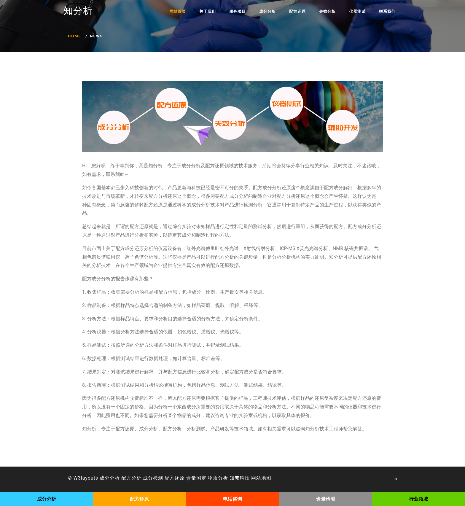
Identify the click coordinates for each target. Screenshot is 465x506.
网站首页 (177, 11)
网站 (256, 478)
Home (74, 36)
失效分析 (327, 11)
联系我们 (387, 11)
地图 (266, 478)
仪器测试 (357, 11)
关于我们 (207, 11)
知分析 (78, 11)
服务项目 (237, 11)
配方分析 (131, 478)
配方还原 (297, 11)
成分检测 (153, 478)
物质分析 (218, 478)
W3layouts (86, 478)
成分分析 (267, 11)
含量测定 (196, 478)
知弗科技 (240, 478)
